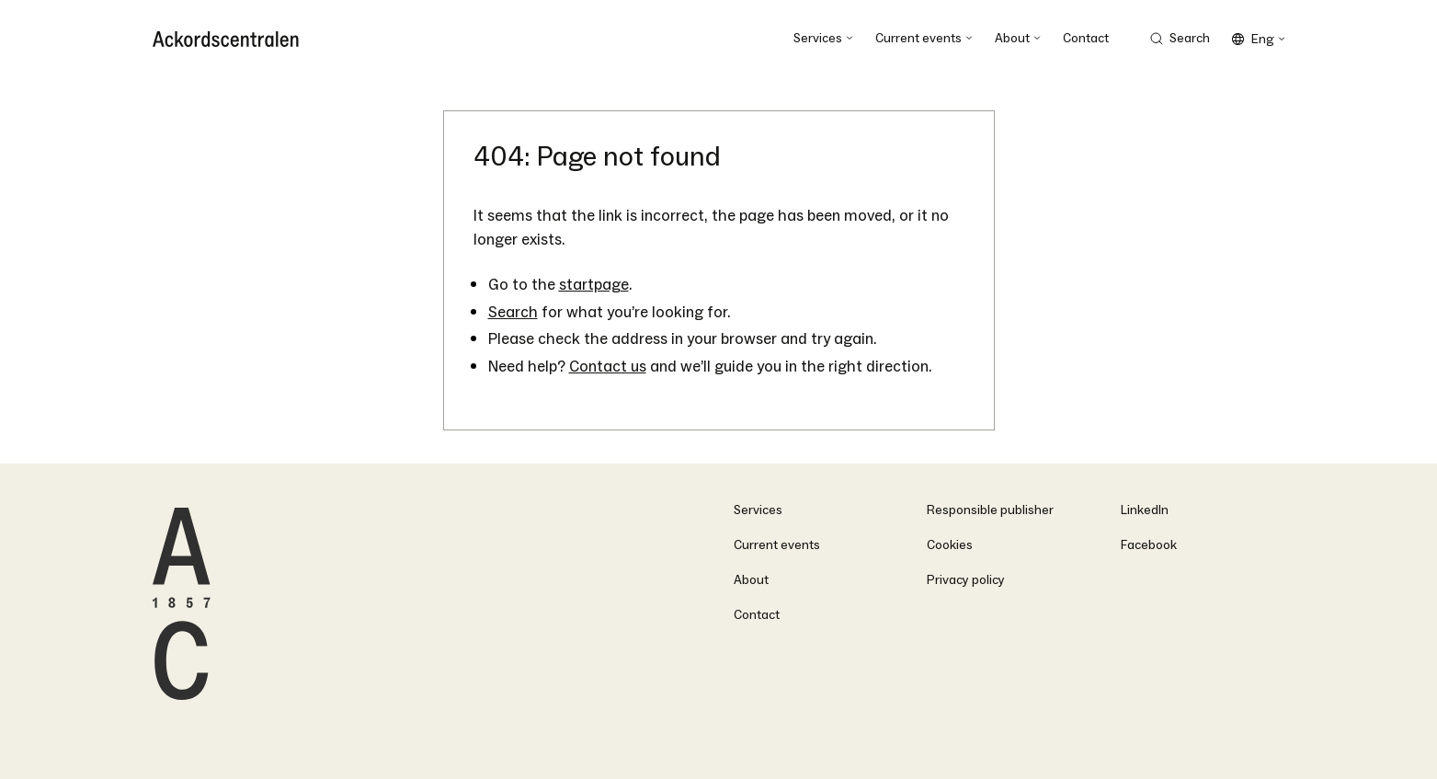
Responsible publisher (990, 510)
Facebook (1149, 545)
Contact (757, 615)
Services (758, 510)
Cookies (950, 545)
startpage (594, 284)
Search (513, 312)
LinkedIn (1145, 510)
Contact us (607, 366)
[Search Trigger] (1179, 38)
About (751, 580)
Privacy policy (966, 580)
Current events (777, 545)
